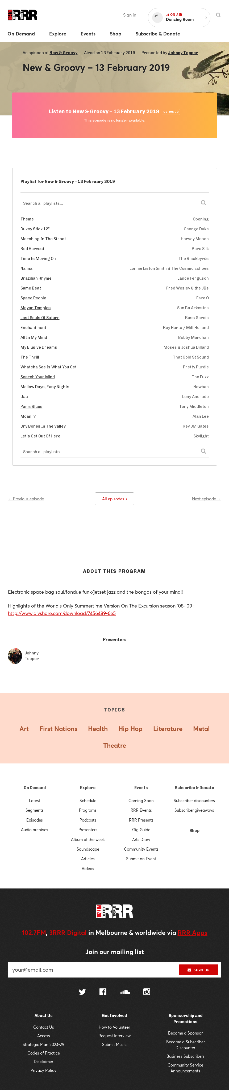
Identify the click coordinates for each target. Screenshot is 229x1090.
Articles (88, 858)
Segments (35, 810)
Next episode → (206, 498)
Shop (194, 830)
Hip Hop (130, 728)
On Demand (35, 787)
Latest (34, 800)
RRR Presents (141, 820)
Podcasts (88, 820)
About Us (44, 1015)
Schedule (88, 800)
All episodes (114, 498)
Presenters (87, 829)
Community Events (141, 849)
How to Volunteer (114, 1027)
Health (98, 728)
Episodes (34, 820)
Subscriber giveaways (194, 810)
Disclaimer (43, 1061)
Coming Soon (141, 800)
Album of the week (88, 839)
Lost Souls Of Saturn (40, 317)
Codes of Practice (43, 1053)
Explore (87, 787)
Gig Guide (141, 829)
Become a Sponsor (185, 1033)
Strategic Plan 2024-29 (43, 1044)
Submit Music (114, 1044)
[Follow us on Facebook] (102, 992)
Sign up (199, 970)
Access (43, 1035)
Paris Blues (31, 406)
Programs (88, 810)
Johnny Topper (183, 52)
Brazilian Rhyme (36, 278)
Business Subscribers (185, 1056)
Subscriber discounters (194, 800)
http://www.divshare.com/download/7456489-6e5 (62, 613)
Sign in (129, 15)
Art (24, 728)
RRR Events (141, 810)
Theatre (114, 745)
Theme (27, 219)
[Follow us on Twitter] (82, 992)
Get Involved (114, 1015)
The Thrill (29, 357)
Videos (88, 868)
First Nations (58, 728)
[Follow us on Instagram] (146, 992)
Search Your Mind (37, 377)
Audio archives (34, 829)
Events (141, 787)
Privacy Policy (43, 1070)
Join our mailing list (114, 951)
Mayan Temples (35, 307)
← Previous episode (26, 498)
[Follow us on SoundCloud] (125, 993)
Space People (33, 298)
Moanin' (28, 416)
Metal (201, 728)
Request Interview (114, 1035)
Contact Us (43, 1027)
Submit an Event (141, 858)
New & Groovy (63, 52)
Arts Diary (141, 839)
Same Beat (30, 288)
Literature (167, 728)
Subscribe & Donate (194, 787)
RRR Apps (192, 932)
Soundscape (88, 849)
